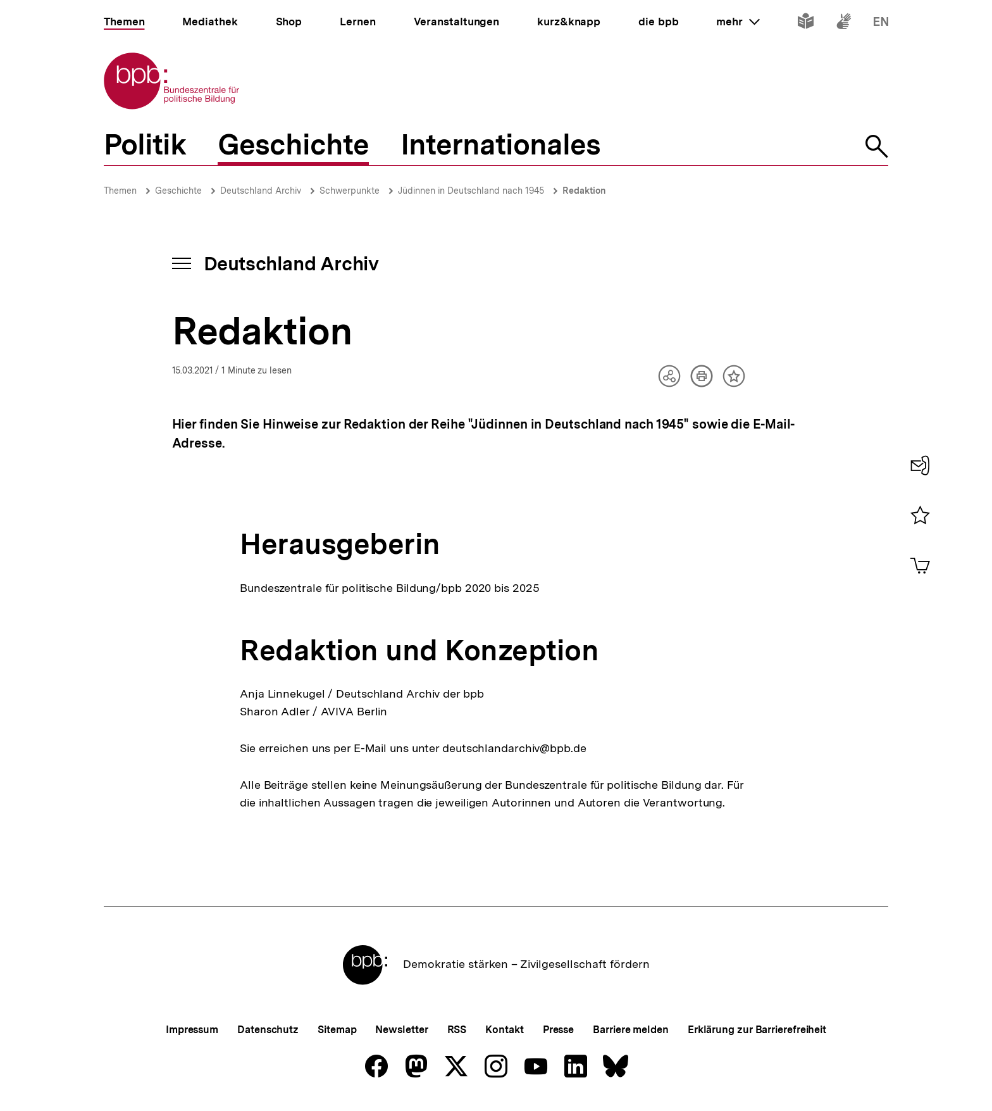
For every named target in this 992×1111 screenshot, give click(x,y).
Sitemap (337, 1030)
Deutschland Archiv (260, 190)
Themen (120, 190)
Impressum (192, 1030)
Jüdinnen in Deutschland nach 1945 (471, 190)
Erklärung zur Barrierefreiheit (757, 1030)
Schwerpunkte (349, 190)
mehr (737, 21)
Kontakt (504, 1030)
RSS (457, 1030)
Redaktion (584, 190)
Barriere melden (631, 1030)
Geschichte (178, 190)
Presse (558, 1030)
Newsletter (401, 1030)
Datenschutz (268, 1030)
